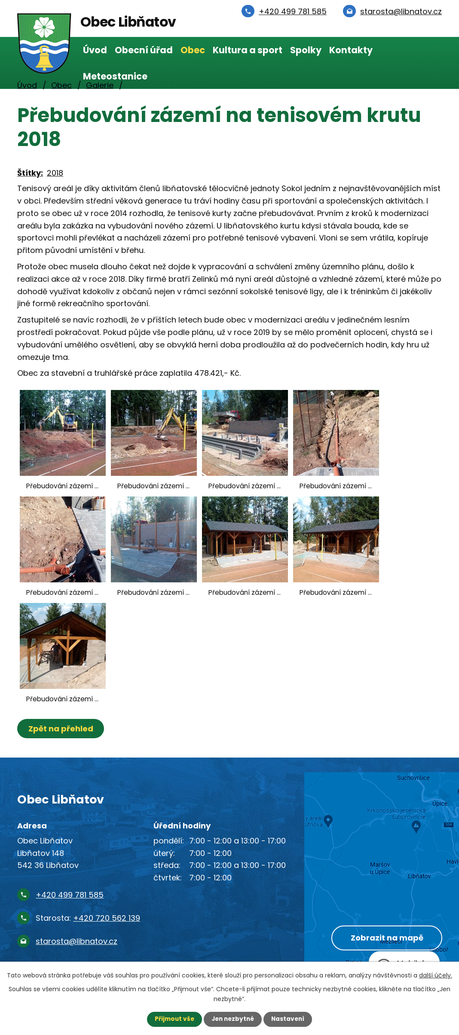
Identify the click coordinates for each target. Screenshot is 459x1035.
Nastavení (289, 1019)
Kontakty (351, 50)
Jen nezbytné (232, 1019)
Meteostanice (115, 76)
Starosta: (88, 918)
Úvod (95, 50)
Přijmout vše (172, 1019)
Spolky (305, 50)
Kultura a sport (247, 50)
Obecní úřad (144, 50)
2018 (55, 172)
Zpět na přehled (61, 728)
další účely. (435, 975)
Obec (193, 50)
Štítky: (30, 172)
